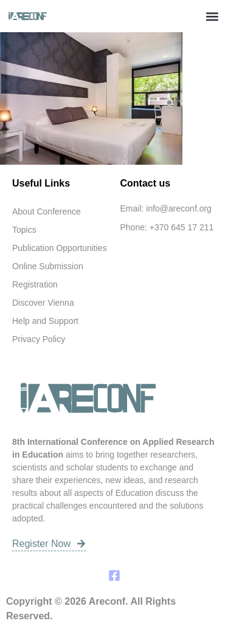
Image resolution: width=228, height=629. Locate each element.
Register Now (49, 543)
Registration (35, 284)
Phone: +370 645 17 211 (167, 227)
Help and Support (45, 321)
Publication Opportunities (59, 248)
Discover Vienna (43, 303)
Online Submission (47, 266)
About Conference (46, 211)
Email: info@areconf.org (166, 208)
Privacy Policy (38, 339)
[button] (212, 16)
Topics (24, 230)
